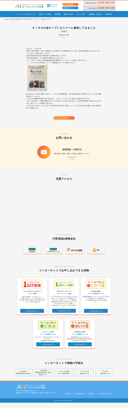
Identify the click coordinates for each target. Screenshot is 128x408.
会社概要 (57, 14)
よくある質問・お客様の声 (105, 394)
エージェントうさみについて (26, 14)
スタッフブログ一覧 (15, 19)
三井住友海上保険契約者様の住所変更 (23, 372)
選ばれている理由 (45, 14)
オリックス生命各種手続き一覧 (84, 372)
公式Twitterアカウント (52, 5)
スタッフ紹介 (80, 14)
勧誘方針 (67, 394)
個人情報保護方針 (79, 394)
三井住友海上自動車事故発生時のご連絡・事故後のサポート (43, 372)
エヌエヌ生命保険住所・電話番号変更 (64, 372)
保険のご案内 (68, 14)
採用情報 (108, 14)
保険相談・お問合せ (95, 14)
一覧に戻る (64, 118)
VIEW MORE (72, 157)
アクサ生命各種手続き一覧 (104, 372)
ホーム (6, 19)
